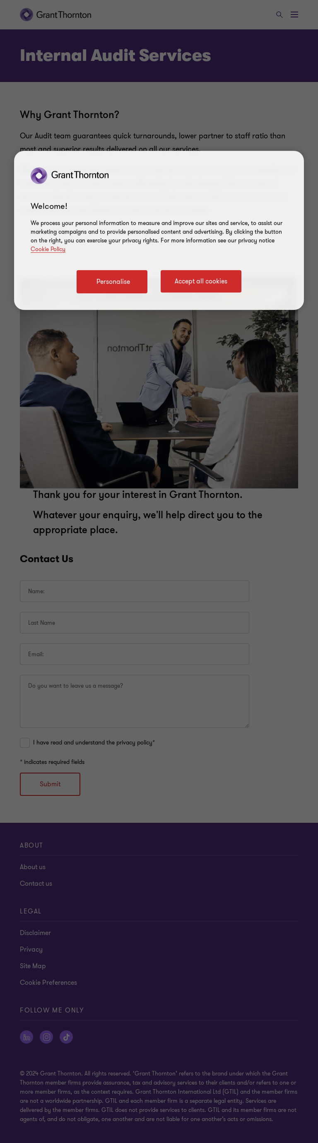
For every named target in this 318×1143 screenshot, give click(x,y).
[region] (159, 230)
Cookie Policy (48, 249)
